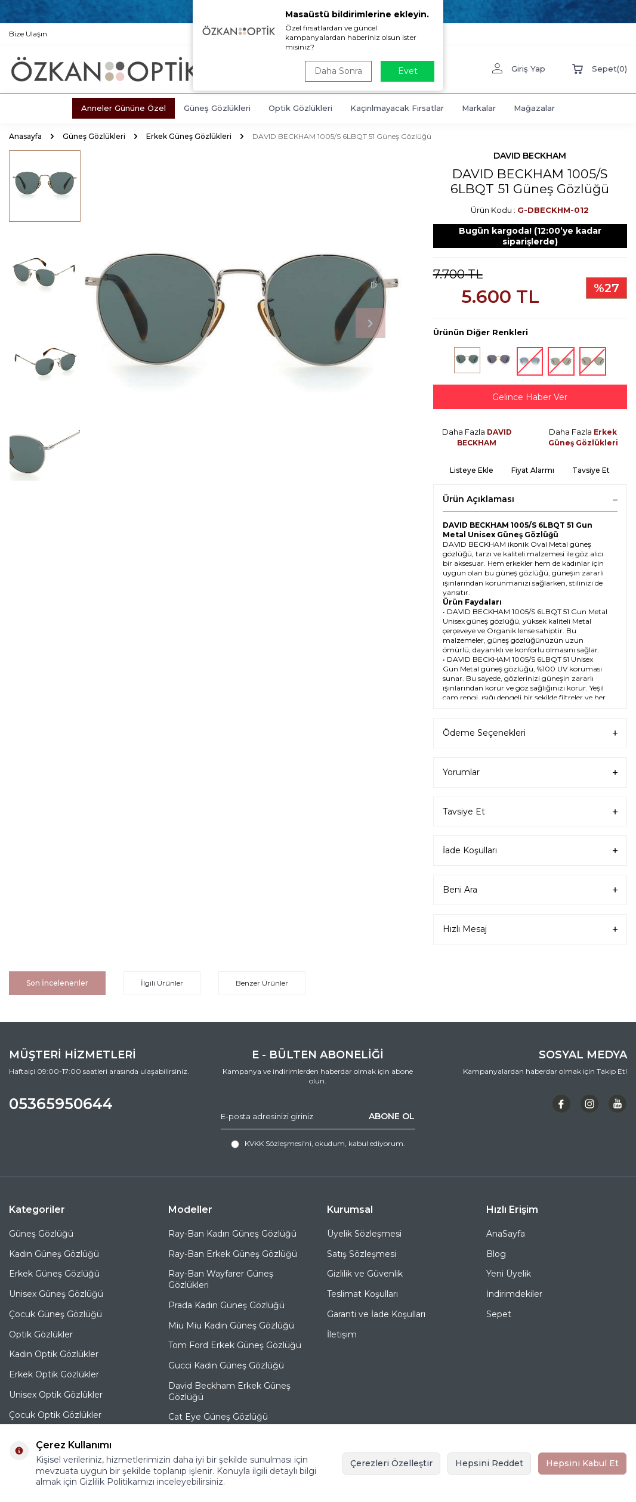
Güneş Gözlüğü (41, 1233)
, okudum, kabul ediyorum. (318, 1143)
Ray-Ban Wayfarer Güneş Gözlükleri (220, 1279)
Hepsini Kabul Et (582, 1463)
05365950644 (61, 1104)
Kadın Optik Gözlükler (53, 1354)
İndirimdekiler (514, 1294)
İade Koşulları (530, 850)
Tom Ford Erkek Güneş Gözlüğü (234, 1345)
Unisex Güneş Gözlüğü (56, 1294)
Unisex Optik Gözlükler (56, 1394)
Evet (408, 71)
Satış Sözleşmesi (361, 1254)
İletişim (342, 1334)
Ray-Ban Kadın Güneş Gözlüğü (232, 1233)
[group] (242, 323)
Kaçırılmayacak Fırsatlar (397, 108)
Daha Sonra (338, 71)
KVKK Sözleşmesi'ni (278, 1143)
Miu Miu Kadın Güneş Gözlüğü (231, 1325)
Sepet (498, 1314)
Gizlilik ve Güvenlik (365, 1273)
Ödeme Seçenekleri (530, 733)
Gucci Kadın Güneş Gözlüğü (226, 1365)
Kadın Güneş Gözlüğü (54, 1254)
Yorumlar (530, 772)
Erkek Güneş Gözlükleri (188, 136)
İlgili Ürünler (162, 982)
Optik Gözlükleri (300, 108)
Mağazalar (534, 108)
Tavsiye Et (591, 470)
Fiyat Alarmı (532, 470)
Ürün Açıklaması (530, 499)
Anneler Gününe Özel (123, 108)
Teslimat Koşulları (362, 1294)
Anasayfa (25, 136)
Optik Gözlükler (41, 1334)
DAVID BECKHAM (529, 155)
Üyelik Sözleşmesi (364, 1233)
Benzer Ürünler (262, 982)
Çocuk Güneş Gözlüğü (55, 1314)
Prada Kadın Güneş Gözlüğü (226, 1305)
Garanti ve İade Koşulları (376, 1314)
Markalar (479, 108)
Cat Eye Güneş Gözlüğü (218, 1416)
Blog (496, 1254)
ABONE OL (392, 1116)
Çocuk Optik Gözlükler (55, 1415)
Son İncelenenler (57, 982)
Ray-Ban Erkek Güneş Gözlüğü (232, 1254)
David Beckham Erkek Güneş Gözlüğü (229, 1391)
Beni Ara (530, 890)
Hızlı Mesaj (530, 929)
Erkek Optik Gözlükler (54, 1374)
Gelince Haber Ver (529, 397)
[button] (370, 323)
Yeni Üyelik (508, 1273)
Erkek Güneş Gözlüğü (54, 1273)
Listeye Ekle (471, 470)
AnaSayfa (505, 1233)
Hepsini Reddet (489, 1463)
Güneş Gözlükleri (217, 108)
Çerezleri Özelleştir (391, 1463)
